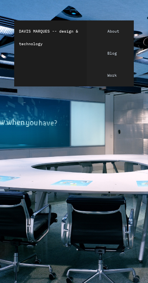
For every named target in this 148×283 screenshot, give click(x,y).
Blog (112, 53)
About (113, 31)
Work (112, 75)
